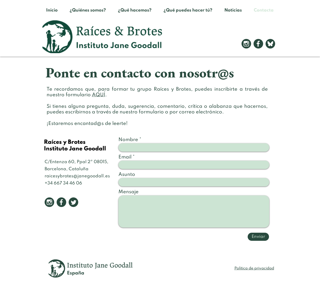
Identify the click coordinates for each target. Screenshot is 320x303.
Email (124, 157)
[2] (258, 43)
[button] (135, 10)
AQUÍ (98, 95)
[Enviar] (258, 237)
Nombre (128, 140)
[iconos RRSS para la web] (270, 43)
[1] (246, 43)
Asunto (126, 174)
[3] (73, 202)
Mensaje (128, 192)
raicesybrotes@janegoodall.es (77, 176)
